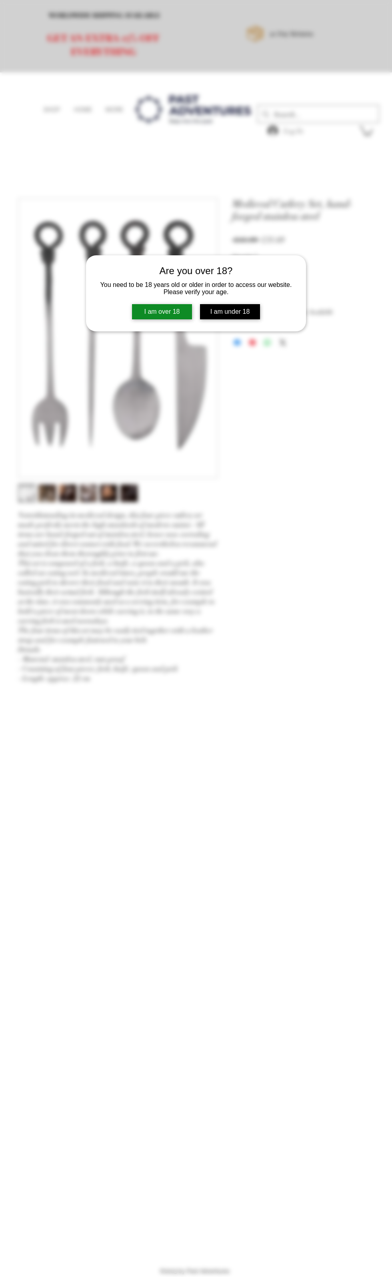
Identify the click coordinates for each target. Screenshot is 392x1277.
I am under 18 (230, 311)
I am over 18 (162, 311)
